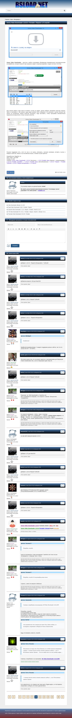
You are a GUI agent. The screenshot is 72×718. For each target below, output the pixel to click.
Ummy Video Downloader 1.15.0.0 (21, 160)
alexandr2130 (24, 431)
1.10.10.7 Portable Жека (31, 161)
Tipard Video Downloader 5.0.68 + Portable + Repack (20, 207)
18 (58, 697)
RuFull (22, 258)
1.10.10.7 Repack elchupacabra (20, 163)
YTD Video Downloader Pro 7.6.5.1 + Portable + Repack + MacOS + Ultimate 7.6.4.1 (27, 211)
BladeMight (23, 331)
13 (48, 697)
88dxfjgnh (23, 390)
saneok (22, 521)
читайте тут (41, 190)
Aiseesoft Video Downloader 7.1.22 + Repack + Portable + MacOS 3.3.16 (24, 209)
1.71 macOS (33, 163)
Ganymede (23, 639)
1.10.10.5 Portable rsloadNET (14, 161)
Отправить (15, 245)
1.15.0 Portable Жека (44, 160)
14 (52, 697)
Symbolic (23, 485)
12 (44, 697)
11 (40, 697)
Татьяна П (23, 595)
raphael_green (24, 354)
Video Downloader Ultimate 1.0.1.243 (16, 205)
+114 (11, 172)
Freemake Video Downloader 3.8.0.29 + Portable (19, 214)
